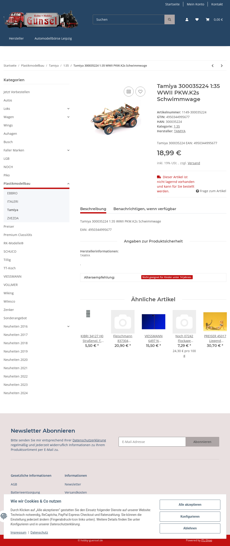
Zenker (9, 310)
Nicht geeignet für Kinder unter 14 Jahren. (167, 277)
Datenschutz (40, 532)
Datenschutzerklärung (89, 440)
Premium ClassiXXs (18, 235)
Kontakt (217, 4)
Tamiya (12, 210)
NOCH (8, 167)
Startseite (172, 4)
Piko (7, 175)
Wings (8, 125)
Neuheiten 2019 (16, 351)
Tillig (7, 260)
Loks (7, 108)
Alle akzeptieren (189, 505)
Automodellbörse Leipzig (53, 38)
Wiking (9, 293)
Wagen (9, 117)
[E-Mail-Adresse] (152, 442)
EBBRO (12, 193)
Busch (8, 142)
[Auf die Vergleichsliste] (129, 92)
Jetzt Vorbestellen (17, 92)
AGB (14, 484)
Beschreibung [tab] (93, 209)
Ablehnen (189, 528)
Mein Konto (195, 4)
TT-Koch (10, 268)
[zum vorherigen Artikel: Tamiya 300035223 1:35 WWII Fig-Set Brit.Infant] (212, 65)
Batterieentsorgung (25, 492)
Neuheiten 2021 (16, 368)
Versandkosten (76, 492)
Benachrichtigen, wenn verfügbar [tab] (144, 209)
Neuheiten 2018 (16, 343)
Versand (194, 163)
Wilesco (9, 301)
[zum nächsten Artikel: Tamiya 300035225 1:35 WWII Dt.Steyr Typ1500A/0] (221, 65)
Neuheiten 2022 (16, 376)
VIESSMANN (13, 276)
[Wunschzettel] (197, 19)
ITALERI (12, 201)
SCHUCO (10, 251)
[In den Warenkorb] (83, 80)
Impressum (19, 532)
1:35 (177, 126)
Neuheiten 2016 (16, 326)
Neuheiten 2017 (16, 335)
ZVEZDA (13, 218)
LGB (6, 158)
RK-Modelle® (14, 243)
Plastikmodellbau (17, 183)
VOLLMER (11, 285)
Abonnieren (202, 442)
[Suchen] (129, 19)
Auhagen (10, 133)
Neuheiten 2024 (16, 393)
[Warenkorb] (214, 19)
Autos (8, 100)
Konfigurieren (189, 516)
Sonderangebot (15, 318)
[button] (187, 19)
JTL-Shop (206, 540)
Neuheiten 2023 (16, 384)
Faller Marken (14, 150)
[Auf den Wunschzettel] (140, 92)
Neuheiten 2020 (16, 359)
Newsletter (73, 484)
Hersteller (16, 38)
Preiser (9, 226)
